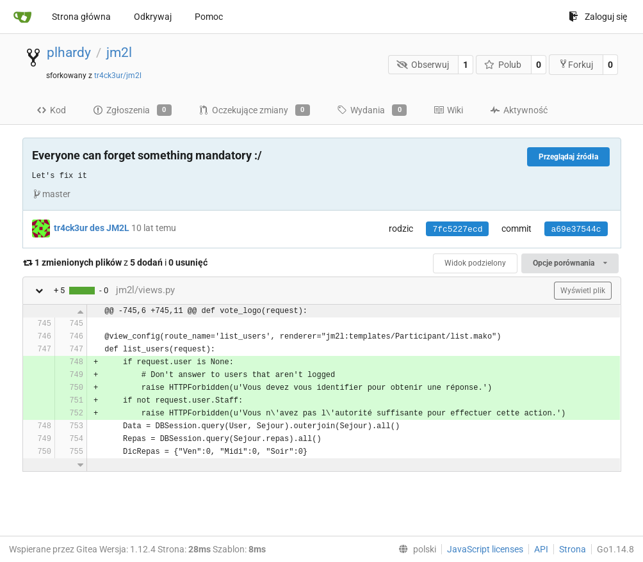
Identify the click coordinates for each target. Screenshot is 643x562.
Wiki (448, 110)
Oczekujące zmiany (254, 110)
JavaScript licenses (485, 549)
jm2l (119, 52)
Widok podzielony (475, 263)
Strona (572, 549)
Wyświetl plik (582, 290)
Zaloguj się (598, 17)
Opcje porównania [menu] (569, 263)
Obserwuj (422, 65)
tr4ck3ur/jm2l (118, 75)
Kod (51, 110)
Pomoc (209, 17)
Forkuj (575, 64)
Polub (503, 65)
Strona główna (81, 17)
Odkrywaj (153, 17)
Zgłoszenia (132, 110)
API (541, 549)
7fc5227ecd (457, 229)
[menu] (414, 549)
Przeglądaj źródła (568, 156)
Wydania (372, 110)
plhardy (69, 52)
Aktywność (519, 110)
